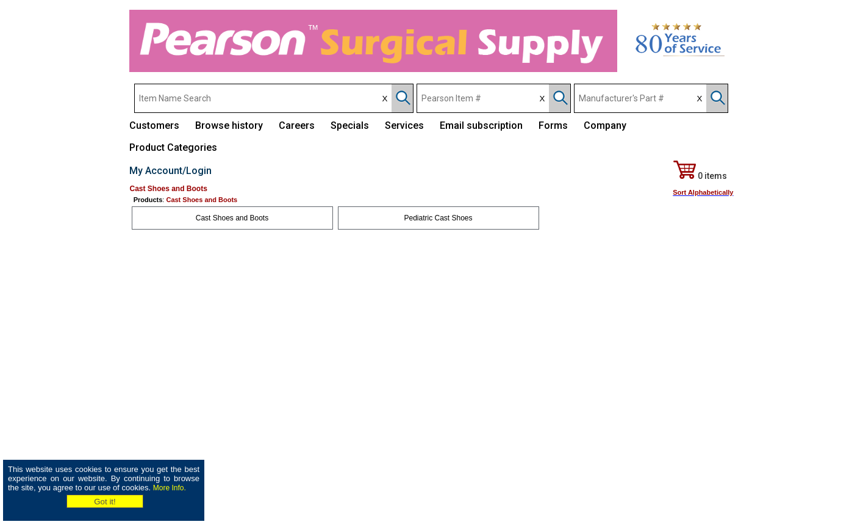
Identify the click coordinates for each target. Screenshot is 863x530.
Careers (297, 125)
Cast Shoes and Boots (232, 218)
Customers (154, 125)
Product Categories (173, 147)
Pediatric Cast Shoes (438, 218)
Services (404, 125)
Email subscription (481, 125)
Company (605, 125)
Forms (553, 125)
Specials (350, 125)
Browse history (229, 125)
